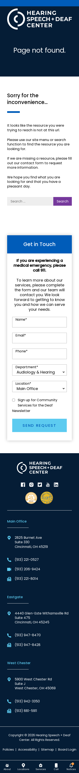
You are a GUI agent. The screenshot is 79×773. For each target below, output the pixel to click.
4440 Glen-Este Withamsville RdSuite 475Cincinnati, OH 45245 (37, 618)
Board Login (67, 749)
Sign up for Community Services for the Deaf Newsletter (34, 405)
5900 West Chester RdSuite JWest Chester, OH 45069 (31, 684)
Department (26, 367)
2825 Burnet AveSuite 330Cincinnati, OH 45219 (27, 542)
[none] (7, 766)
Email (20, 335)
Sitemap (47, 749)
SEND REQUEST (39, 425)
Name (21, 319)
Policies (8, 749)
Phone (21, 351)
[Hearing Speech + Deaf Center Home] (39, 18)
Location (23, 384)
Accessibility (27, 749)
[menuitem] (7, 766)
